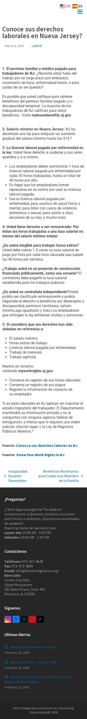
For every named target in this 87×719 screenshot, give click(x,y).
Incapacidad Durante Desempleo (15, 476)
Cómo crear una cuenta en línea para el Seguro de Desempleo (38, 679)
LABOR (37, 45)
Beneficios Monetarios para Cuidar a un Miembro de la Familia (59, 476)
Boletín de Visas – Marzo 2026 (33, 662)
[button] (80, 12)
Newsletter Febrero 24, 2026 (32, 647)
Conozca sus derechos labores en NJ (46, 445)
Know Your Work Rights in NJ (40, 454)
